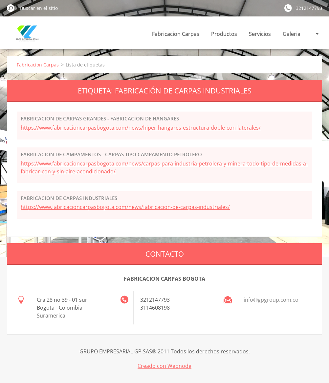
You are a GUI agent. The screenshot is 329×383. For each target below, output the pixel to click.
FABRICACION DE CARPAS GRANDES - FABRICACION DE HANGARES (100, 118)
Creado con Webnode (164, 366)
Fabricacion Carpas (175, 34)
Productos (224, 34)
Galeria (291, 34)
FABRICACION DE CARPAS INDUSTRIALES (69, 198)
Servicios (260, 34)
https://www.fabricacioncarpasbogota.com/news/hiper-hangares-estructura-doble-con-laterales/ (141, 127)
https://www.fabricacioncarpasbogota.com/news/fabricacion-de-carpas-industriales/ (125, 207)
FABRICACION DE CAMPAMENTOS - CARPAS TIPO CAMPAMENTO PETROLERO (111, 154)
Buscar (11, 8)
